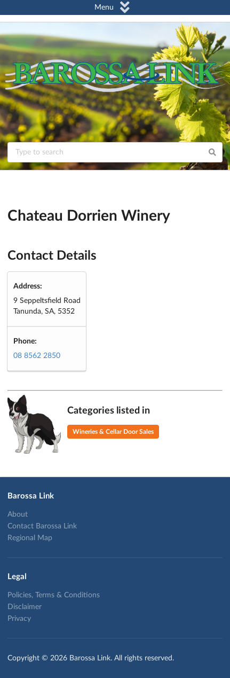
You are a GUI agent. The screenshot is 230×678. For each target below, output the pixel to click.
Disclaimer (24, 607)
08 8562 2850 (36, 356)
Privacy (19, 618)
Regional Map (29, 538)
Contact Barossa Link (42, 526)
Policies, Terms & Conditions (53, 595)
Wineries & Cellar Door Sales (113, 431)
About (17, 514)
